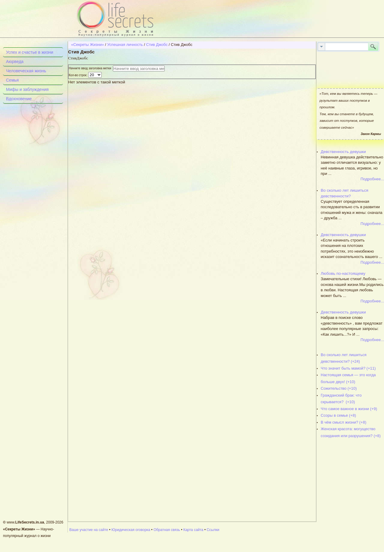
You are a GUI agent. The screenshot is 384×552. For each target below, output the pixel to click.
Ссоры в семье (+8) (338, 415)
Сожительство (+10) (339, 388)
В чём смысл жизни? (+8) (343, 422)
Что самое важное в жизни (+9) (349, 408)
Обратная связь (167, 530)
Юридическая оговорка (130, 530)
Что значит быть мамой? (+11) (348, 368)
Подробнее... (372, 179)
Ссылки (213, 530)
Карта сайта (193, 530)
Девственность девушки (343, 151)
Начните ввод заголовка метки (91, 68)
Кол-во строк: (78, 75)
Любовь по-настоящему (343, 273)
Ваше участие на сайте (88, 530)
